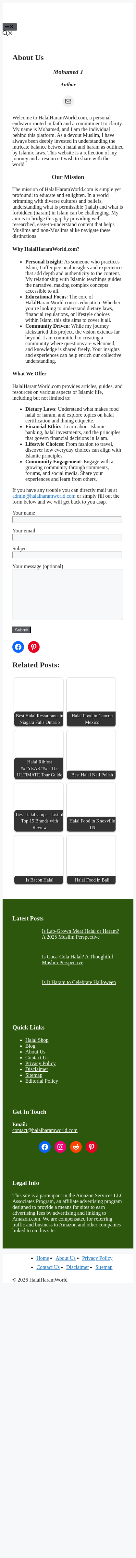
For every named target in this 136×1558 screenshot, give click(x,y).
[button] (8, 34)
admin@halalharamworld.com (44, 496)
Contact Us (37, 1067)
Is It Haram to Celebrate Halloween (79, 992)
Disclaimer (36, 1079)
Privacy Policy (40, 1073)
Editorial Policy (41, 1090)
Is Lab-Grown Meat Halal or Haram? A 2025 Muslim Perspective (80, 943)
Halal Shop (37, 1050)
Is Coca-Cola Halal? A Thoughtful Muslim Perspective (77, 969)
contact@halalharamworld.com (45, 1140)
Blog (30, 1055)
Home (42, 1268)
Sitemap (33, 1085)
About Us (35, 1061)
